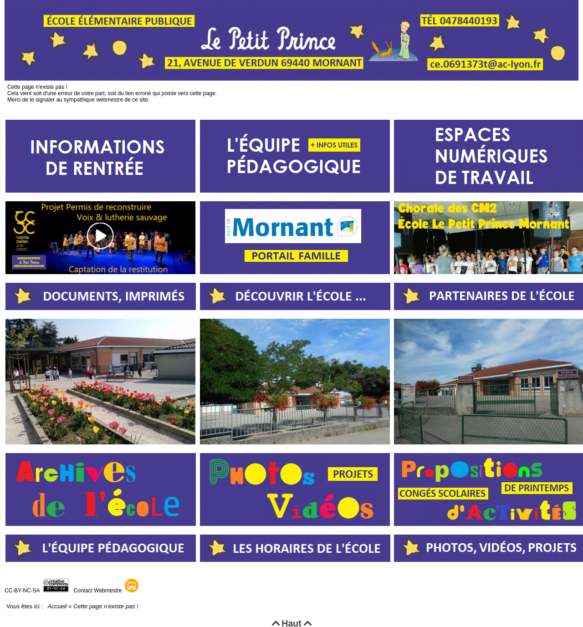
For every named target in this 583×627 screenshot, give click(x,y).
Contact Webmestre (98, 590)
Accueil (57, 606)
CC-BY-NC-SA (22, 590)
